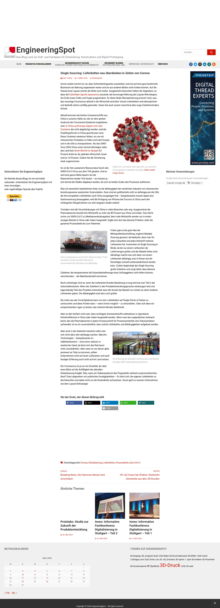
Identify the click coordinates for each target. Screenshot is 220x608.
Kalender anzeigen (176, 183)
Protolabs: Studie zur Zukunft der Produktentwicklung (74, 525)
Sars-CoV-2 (135, 462)
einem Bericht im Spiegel (86, 150)
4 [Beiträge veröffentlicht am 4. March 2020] (34, 571)
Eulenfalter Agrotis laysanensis (84, 94)
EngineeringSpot (45, 49)
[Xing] (209, 64)
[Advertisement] (66, 25)
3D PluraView (208, 559)
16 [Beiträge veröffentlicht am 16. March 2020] (10, 578)
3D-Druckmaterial (138, 566)
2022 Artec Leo (152, 559)
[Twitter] (195, 64)
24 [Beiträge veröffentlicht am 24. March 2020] (23, 581)
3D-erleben (197, 559)
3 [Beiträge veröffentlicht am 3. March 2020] (22, 571)
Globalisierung (95, 462)
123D (183, 566)
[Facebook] (191, 64)
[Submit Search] (211, 52)
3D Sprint (180, 559)
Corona (84, 462)
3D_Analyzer (147, 556)
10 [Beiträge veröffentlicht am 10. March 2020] (23, 575)
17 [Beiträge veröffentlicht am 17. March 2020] (23, 578)
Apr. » (14, 593)
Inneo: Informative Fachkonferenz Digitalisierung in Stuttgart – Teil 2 (107, 527)
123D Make (163, 556)
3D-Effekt (192, 556)
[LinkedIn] (204, 64)
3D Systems (153, 566)
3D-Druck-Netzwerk (178, 556)
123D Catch (202, 556)
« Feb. (7, 593)
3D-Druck (170, 565)
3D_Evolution (169, 559)
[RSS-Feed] (214, 64)
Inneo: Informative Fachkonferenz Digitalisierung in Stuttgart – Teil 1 (141, 527)
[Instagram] (200, 64)
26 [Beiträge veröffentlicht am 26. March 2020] (47, 581)
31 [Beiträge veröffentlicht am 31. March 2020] (23, 585)
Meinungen (96, 78)
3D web (189, 566)
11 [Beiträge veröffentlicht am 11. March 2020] (35, 575)
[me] (156, 556)
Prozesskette (122, 462)
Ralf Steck (66, 78)
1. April (188, 559)
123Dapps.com (137, 559)
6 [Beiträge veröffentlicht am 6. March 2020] (59, 571)
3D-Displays (135, 556)
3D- (160, 559)
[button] (74, 403)
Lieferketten (109, 462)
